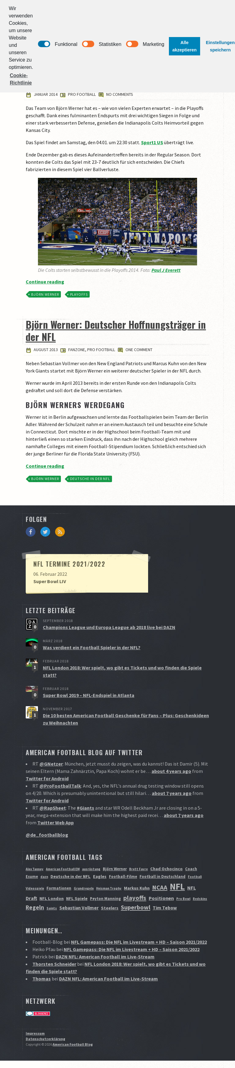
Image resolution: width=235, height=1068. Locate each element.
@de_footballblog (47, 835)
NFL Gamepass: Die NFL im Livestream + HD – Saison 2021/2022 (139, 942)
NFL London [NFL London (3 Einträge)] (51, 898)
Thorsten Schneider (54, 964)
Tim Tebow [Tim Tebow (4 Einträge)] (165, 908)
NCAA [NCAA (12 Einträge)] (159, 887)
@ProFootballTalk (60, 786)
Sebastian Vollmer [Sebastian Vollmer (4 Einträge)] (79, 908)
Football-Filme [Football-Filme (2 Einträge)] (123, 876)
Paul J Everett (166, 270)
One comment (135, 349)
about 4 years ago (171, 771)
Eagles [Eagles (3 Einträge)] (99, 876)
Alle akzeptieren (184, 46)
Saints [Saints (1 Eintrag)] (52, 908)
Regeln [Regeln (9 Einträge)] (35, 907)
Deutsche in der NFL (90, 478)
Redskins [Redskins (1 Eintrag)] (200, 899)
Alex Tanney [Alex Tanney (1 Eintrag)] (34, 869)
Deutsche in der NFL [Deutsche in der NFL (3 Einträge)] (70, 876)
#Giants (85, 808)
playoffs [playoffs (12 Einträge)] (134, 898)
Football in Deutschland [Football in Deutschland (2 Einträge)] (162, 876)
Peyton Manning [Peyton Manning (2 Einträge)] (105, 898)
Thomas (41, 979)
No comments (115, 94)
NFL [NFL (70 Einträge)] (177, 886)
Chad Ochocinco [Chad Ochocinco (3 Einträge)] (166, 868)
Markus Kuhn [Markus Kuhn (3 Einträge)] (137, 888)
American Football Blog (73, 1044)
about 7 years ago (172, 793)
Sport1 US (152, 142)
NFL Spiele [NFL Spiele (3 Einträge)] (77, 898)
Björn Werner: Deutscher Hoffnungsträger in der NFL (116, 330)
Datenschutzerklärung (45, 1038)
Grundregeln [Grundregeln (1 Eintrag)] (84, 888)
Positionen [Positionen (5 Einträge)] (161, 898)
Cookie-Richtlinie (21, 79)
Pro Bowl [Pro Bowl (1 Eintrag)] (183, 899)
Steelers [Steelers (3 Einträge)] (109, 908)
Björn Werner (45, 294)
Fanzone (76, 349)
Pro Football (82, 94)
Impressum (35, 1033)
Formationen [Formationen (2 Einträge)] (59, 888)
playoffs (79, 294)
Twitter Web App (55, 822)
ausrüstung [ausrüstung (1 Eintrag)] (91, 869)
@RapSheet (52, 808)
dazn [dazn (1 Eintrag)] (44, 877)
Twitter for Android (47, 778)
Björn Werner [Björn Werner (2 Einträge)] (115, 868)
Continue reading (45, 282)
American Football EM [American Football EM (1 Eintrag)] (63, 869)
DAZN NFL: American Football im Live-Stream (105, 957)
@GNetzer (51, 764)
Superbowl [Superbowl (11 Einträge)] (135, 907)
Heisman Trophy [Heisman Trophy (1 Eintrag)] (108, 888)
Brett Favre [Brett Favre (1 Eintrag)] (138, 869)
